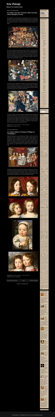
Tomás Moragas (43, 275)
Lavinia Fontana (44, 203)
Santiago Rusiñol (43, 269)
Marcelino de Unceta (44, 229)
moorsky (29, 415)
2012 (42, 32)
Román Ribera (44, 267)
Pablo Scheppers (43, 242)
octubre (44, 38)
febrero (44, 103)
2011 (42, 106)
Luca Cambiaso (46, 209)
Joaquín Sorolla (44, 189)
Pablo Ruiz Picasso (44, 241)
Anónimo (45, 126)
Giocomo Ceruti (44, 164)
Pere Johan (45, 250)
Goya (42, 168)
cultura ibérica (46, 281)
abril (43, 100)
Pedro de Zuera (44, 249)
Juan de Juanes (46, 196)
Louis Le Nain (42, 208)
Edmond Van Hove (45, 143)
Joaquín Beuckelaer (44, 188)
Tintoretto (45, 273)
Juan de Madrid (46, 198)
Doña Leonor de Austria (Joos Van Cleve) (46, 342)
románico (43, 286)
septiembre (44, 92)
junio (43, 97)
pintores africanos (45, 283)
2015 (42, 28)
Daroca (42, 142)
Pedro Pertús (43, 247)
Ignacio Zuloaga (43, 175)
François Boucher (44, 158)
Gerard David (46, 162)
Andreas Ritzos (43, 124)
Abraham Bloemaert (43, 116)
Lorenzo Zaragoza (43, 206)
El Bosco (43, 144)
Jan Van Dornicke (43, 182)
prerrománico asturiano (44, 284)
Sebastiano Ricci (43, 270)
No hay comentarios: (26, 124)
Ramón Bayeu (46, 261)
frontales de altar (45, 282)
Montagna (43, 237)
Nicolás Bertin (42, 240)
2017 (42, 25)
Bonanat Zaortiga (43, 135)
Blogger (41, 415)
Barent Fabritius (43, 129)
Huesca (42, 173)
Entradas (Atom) (25, 283)
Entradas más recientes (12, 280)
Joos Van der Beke (43, 191)
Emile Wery (43, 146)
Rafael (41, 259)
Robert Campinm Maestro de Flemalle (44, 265)
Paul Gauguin (46, 243)
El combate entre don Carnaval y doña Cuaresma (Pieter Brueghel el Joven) (22, 13)
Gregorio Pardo (43, 170)
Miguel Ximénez (44, 235)
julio (43, 96)
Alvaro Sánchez (45, 122)
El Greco (46, 145)
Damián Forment (43, 141)
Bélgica (42, 136)
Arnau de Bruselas (43, 127)
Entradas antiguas (34, 280)
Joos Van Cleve (45, 190)
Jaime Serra (46, 178)
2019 (42, 22)
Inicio (23, 280)
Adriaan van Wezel (43, 118)
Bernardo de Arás (43, 133)
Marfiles (42, 231)
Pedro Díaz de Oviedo (44, 245)
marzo (44, 101)
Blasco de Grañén (44, 134)
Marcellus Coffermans (43, 230)
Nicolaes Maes (44, 239)
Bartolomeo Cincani (43, 130)
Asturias (45, 128)
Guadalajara (43, 171)
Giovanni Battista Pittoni (44, 165)
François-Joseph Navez (44, 159)
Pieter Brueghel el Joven (15, 126)
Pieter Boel (45, 253)
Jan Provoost (45, 181)
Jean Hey (42, 186)
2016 (42, 26)
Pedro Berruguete (44, 244)
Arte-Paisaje (13, 3)
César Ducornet (44, 140)
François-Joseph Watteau (44, 160)
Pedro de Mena (46, 248)
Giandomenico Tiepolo (45, 163)
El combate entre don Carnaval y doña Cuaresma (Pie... (44, 43)
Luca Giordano (43, 210)
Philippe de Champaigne (15, 276)
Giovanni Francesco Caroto (44, 166)
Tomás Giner (45, 274)
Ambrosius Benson (43, 123)
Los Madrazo (44, 206)
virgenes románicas (44, 287)
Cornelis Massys (43, 138)
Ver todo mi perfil (43, 16)
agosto (44, 94)
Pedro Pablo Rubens (45, 246)
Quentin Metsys (44, 258)
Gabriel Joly (42, 161)
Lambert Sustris (46, 202)
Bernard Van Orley (44, 132)
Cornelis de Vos (45, 139)
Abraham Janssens (43, 117)
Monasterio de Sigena (44, 236)
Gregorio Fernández (44, 169)
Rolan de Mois (46, 266)
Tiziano (42, 274)
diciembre (44, 33)
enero (44, 104)
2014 (42, 29)
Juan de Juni (43, 197)
